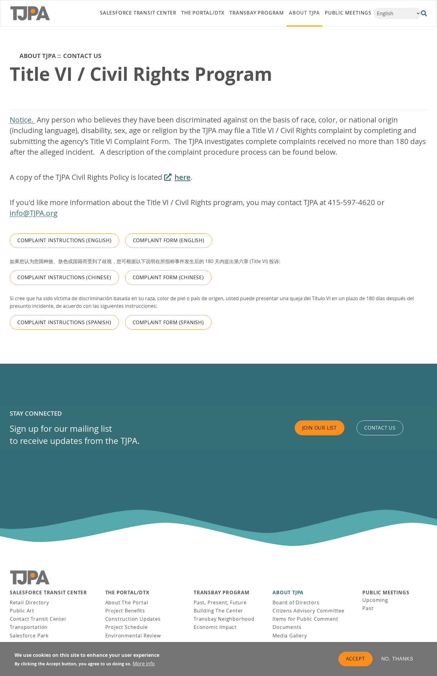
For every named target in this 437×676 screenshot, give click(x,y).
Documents (287, 627)
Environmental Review (133, 635)
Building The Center (218, 610)
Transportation (29, 627)
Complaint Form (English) (169, 240)
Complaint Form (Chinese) (168, 277)
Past (367, 608)
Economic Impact (215, 627)
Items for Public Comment (305, 619)
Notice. (21, 120)
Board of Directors (296, 602)
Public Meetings (385, 592)
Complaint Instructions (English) (64, 240)
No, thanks (397, 659)
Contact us (380, 427)
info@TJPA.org (33, 213)
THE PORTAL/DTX (127, 592)
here (182, 177)
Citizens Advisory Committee (308, 610)
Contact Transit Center (38, 619)
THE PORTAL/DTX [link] (203, 12)
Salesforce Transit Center (48, 592)
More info (144, 664)
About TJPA (37, 56)
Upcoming (375, 600)
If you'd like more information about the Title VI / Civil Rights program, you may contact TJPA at (169, 202)
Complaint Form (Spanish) (168, 322)
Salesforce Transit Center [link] (138, 12)
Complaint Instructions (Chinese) (64, 277)
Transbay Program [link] (256, 12)
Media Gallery (290, 635)
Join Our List (319, 427)
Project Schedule (126, 627)
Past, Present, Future (220, 602)
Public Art (22, 610)
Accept (355, 659)
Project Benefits (125, 610)
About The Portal (126, 602)
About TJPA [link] (304, 12)
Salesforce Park (29, 635)
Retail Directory (29, 602)
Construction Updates (133, 619)
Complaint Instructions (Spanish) (64, 322)
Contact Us (82, 56)
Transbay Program (221, 592)
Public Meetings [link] (348, 12)
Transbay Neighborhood (224, 619)
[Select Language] (397, 13)
